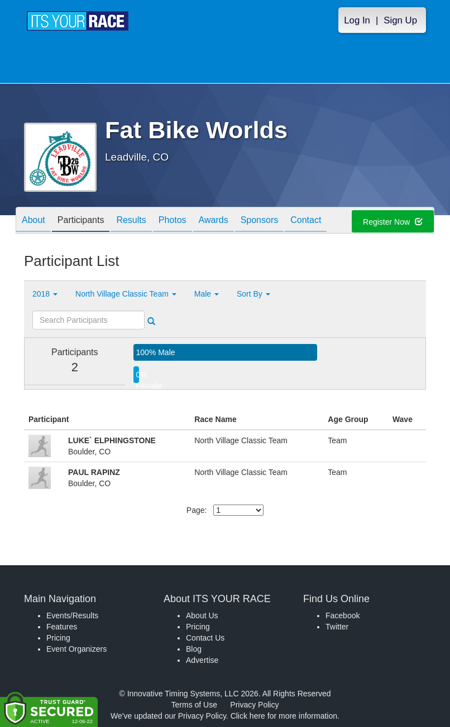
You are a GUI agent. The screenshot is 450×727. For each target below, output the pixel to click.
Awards (213, 221)
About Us (202, 615)
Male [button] (206, 293)
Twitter (336, 626)
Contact (305, 221)
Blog (194, 648)
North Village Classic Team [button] (125, 293)
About (33, 221)
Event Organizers (76, 648)
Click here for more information (284, 715)
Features (61, 626)
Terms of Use (194, 704)
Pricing (58, 637)
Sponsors (260, 221)
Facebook (342, 615)
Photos (172, 221)
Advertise (202, 660)
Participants (81, 221)
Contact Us (205, 637)
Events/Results (72, 615)
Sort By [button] (253, 293)
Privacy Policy (254, 704)
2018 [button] (45, 293)
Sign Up (400, 20)
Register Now (393, 221)
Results (131, 221)
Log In (357, 20)
